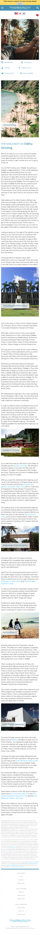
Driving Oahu (9, 73)
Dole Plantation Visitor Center (27, 761)
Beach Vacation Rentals (31, 863)
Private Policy (19, 928)
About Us (21, 911)
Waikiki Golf (21, 898)
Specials (21, 892)
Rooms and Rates (21, 888)
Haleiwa (15, 740)
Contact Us (21, 880)
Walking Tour (26, 68)
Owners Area (21, 914)
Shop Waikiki (21, 907)
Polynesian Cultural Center (11, 581)
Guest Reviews (21, 873)
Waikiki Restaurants (21, 904)
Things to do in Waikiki (18, 866)
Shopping (27, 62)
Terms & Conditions (29, 928)
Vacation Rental (34, 862)
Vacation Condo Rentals (11, 865)
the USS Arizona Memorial (19, 794)
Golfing (7, 68)
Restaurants (8, 62)
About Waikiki (28, 73)
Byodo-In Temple (20, 466)
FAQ (21, 876)
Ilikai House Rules (13, 847)
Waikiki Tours (21, 895)
